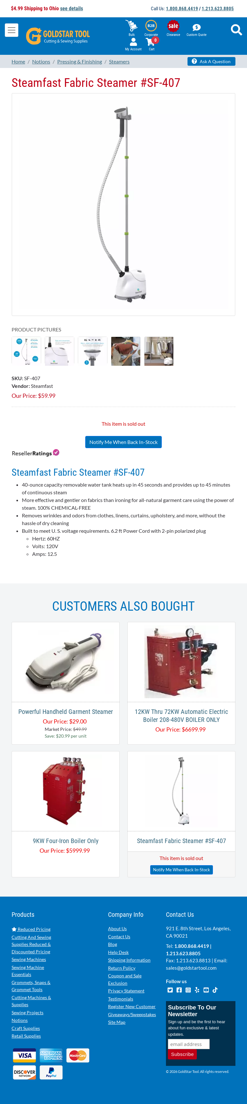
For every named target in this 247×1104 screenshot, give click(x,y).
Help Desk (118, 952)
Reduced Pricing (31, 929)
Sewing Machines (29, 959)
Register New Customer (132, 1006)
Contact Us (119, 936)
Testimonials (120, 998)
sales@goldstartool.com (191, 968)
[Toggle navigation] (11, 30)
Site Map (116, 1022)
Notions (20, 1020)
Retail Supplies (26, 1036)
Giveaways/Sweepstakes (132, 1014)
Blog (112, 944)
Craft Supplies (26, 1028)
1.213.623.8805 (218, 9)
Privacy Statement (126, 990)
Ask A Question (211, 61)
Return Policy (121, 968)
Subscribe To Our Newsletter (192, 1010)
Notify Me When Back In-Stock (123, 442)
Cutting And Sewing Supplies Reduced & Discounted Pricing (31, 944)
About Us (117, 928)
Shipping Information (129, 960)
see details (71, 8)
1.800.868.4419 (182, 9)
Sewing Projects (27, 1012)
